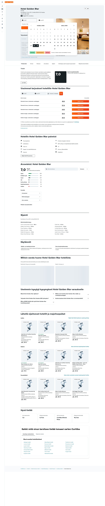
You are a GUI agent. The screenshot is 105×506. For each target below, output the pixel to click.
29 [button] (37, 45)
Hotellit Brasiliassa (44, 468)
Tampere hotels (27, 451)
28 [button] (34, 45)
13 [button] (31, 39)
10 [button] (43, 36)
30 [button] (40, 45)
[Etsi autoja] (2, 11)
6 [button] (64, 36)
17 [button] (43, 39)
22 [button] (37, 42)
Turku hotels (47, 451)
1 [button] (37, 32)
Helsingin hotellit (27, 442)
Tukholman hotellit (27, 447)
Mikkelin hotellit (48, 449)
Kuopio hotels (68, 451)
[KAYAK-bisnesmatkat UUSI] (2, 24)
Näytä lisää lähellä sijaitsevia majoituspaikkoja (79, 318)
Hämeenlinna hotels (49, 453)
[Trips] (2, 28)
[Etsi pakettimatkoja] (2, 14)
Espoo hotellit (47, 447)
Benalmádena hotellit (49, 446)
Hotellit (28, 468)
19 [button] (50, 39)
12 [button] (50, 36)
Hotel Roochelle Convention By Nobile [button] (28, 392)
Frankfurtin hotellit (69, 442)
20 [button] (31, 42)
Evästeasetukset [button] (24, 128)
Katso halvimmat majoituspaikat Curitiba (80, 346)
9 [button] (40, 36)
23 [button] (40, 42)
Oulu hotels (68, 449)
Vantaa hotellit (68, 447)
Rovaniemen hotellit (70, 444)
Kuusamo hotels (27, 453)
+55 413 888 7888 (25, 14)
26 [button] (50, 42)
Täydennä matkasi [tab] (40, 434)
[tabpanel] (54, 446)
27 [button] (31, 45)
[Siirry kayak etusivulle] (9, 2)
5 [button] (50, 32)
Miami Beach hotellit (49, 442)
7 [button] (67, 36)
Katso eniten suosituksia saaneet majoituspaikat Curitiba (76, 375)
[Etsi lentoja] (2, 6)
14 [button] (34, 39)
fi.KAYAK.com (23, 468)
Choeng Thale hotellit (28, 449)
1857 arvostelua (29, 16)
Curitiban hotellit (60, 468)
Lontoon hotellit (27, 444)
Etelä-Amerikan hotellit (35, 468)
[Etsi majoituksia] (2, 9)
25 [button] (47, 42)
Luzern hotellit (27, 446)
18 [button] (47, 39)
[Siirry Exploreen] (2, 18)
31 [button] (43, 45)
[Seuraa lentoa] (2, 21)
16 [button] (40, 39)
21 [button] (34, 42)
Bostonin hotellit (69, 446)
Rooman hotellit (48, 444)
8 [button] (37, 36)
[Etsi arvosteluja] (62, 169)
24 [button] (43, 42)
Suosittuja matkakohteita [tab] (28, 434)
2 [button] (40, 32)
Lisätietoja (76, 122)
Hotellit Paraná (52, 468)
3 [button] (54, 36)
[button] (2, 2)
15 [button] (37, 39)
